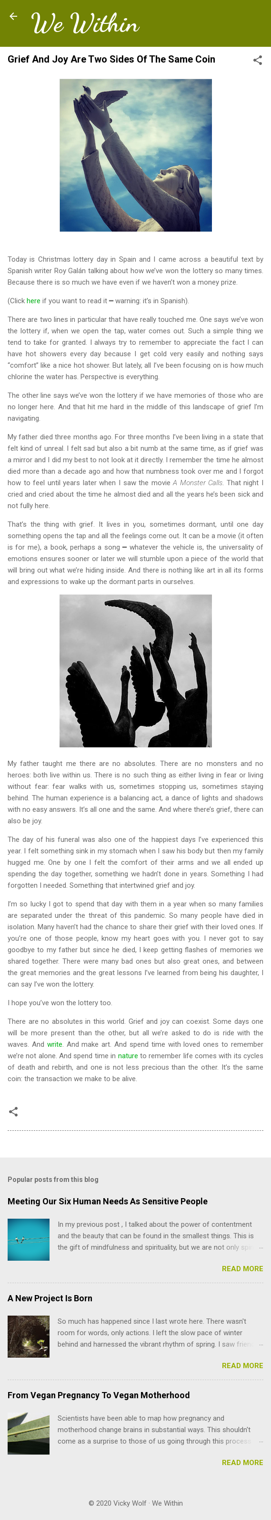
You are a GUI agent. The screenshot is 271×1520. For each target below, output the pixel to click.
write (54, 1044)
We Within (84, 23)
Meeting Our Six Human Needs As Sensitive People (108, 1201)
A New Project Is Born (50, 1298)
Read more (242, 1269)
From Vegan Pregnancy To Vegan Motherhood (99, 1395)
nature (128, 1056)
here (33, 301)
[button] (257, 61)
